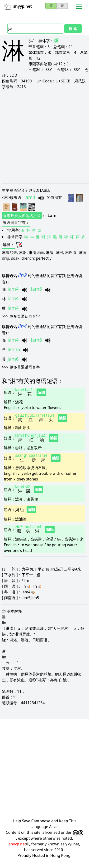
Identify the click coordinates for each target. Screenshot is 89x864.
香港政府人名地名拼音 (22, 215)
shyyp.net (17, 844)
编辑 (41, 392)
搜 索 (73, 28)
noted (66, 838)
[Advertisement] (44, 136)
